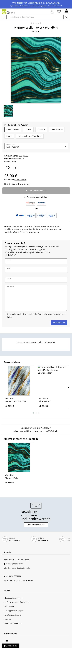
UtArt (37, 31)
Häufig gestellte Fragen (13, 611)
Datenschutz (10, 645)
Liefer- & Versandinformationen (17, 602)
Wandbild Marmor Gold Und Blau (15, 400)
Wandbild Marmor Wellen (12, 476)
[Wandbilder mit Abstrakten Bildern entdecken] (36, 429)
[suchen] (66, 17)
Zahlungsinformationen (14, 598)
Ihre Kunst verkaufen (13, 623)
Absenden (59, 322)
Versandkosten (20, 180)
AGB (6, 641)
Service (7, 590)
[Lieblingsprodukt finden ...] (36, 17)
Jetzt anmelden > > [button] (36, 524)
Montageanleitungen (12, 615)
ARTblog (7, 619)
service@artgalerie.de (14, 564)
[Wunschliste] (59, 11)
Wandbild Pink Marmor (45, 400)
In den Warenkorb (36, 190)
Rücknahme (9, 606)
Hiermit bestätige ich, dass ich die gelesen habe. (36, 315)
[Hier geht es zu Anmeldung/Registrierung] (52, 11)
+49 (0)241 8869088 (13, 576)
